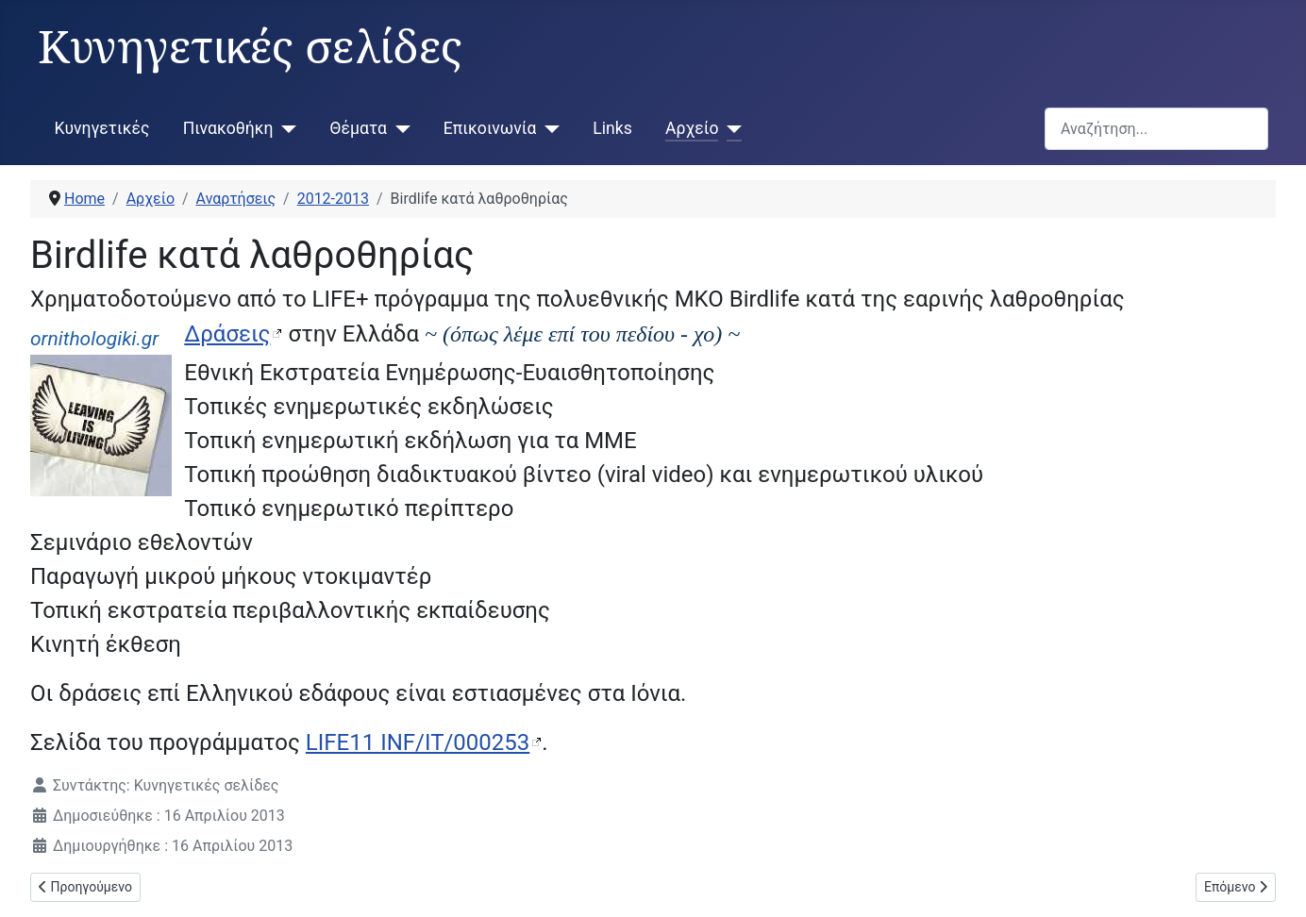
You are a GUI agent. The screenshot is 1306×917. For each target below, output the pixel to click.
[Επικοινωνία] (548, 128)
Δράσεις (227, 334)
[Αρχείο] (730, 128)
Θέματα (358, 128)
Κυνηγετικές (102, 128)
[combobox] (1156, 129)
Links (612, 128)
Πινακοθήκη (228, 128)
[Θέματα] (398, 128)
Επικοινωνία (490, 128)
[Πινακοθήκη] (285, 128)
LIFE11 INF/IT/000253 (417, 742)
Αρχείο (691, 128)
